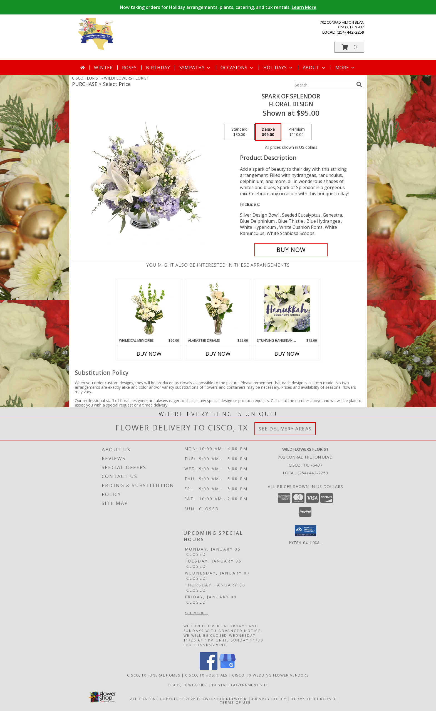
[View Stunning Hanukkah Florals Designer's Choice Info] (287, 309)
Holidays (278, 68)
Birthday (158, 68)
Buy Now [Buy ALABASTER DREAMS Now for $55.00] (218, 353)
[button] (349, 47)
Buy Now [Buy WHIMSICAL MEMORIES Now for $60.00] (149, 353)
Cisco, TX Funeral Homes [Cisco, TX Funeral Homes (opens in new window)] (153, 675)
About (314, 68)
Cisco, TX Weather (187, 684)
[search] (359, 84)
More (345, 68)
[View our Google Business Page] (227, 668)
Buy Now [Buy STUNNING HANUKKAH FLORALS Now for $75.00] (286, 353)
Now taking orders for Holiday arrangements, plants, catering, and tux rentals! (218, 7)
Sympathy (195, 68)
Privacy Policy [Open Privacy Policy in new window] (269, 698)
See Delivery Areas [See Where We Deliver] (285, 428)
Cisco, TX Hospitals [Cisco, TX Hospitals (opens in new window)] (206, 675)
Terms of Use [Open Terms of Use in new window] (235, 702)
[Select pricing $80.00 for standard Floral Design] (239, 132)
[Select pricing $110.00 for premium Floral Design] (296, 132)
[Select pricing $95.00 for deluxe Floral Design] (268, 132)
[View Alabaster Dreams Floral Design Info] (218, 309)
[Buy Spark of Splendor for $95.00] (291, 249)
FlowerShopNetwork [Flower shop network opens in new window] (222, 698)
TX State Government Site (240, 684)
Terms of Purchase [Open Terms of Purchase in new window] (314, 698)
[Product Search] (324, 85)
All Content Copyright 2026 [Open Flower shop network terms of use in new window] (163, 698)
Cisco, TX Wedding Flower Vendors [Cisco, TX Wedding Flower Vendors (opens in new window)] (270, 675)
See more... (196, 613)
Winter (103, 68)
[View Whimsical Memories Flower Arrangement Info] (149, 309)
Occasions (237, 68)
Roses (129, 68)
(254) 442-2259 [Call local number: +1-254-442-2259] (350, 32)
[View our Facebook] (208, 668)
